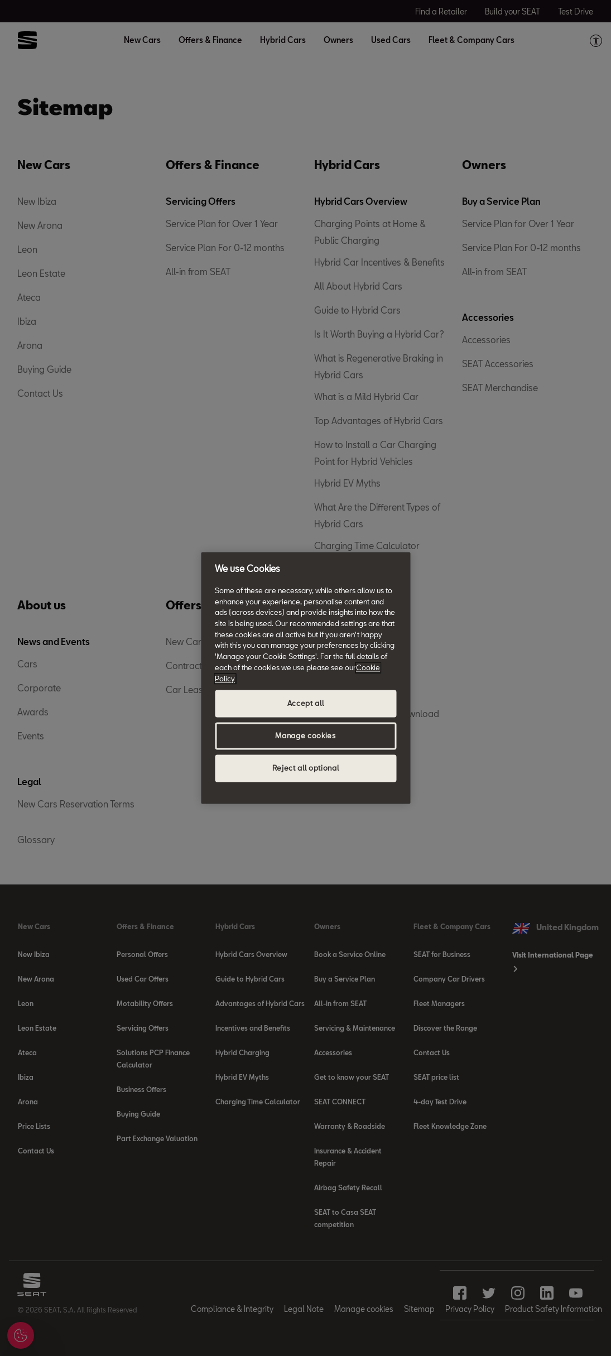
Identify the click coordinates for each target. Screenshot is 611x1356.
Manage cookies (305, 736)
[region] (305, 678)
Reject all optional (305, 768)
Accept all (305, 703)
